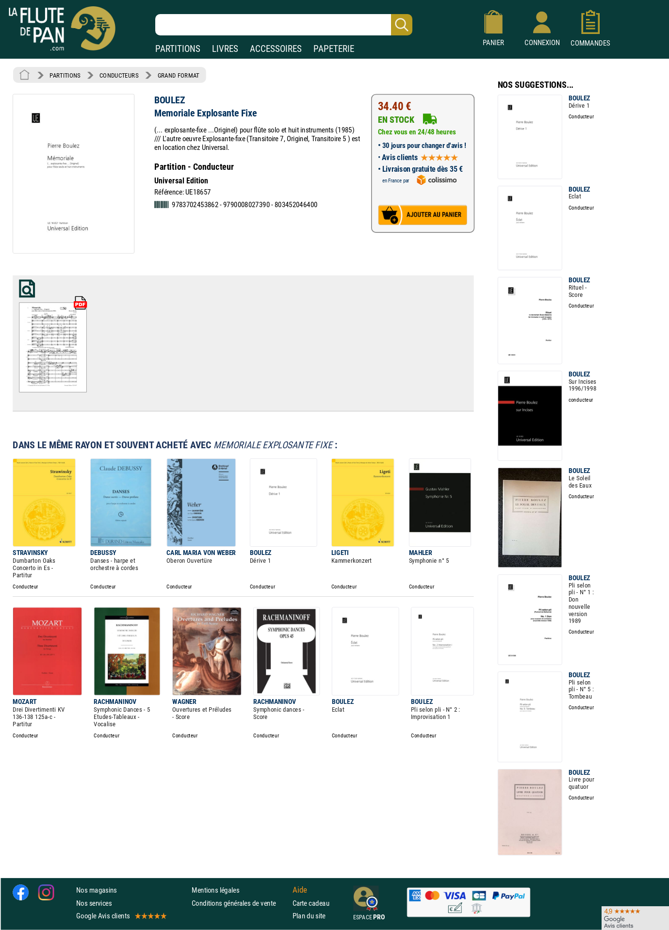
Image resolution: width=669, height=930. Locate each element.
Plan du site (309, 916)
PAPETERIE (333, 48)
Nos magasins (96, 890)
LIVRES (225, 48)
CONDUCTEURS (118, 75)
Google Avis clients (120, 916)
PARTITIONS (177, 48)
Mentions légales (215, 890)
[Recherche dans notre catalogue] (283, 24)
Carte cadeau (311, 903)
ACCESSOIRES (276, 48)
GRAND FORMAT (178, 75)
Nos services (94, 903)
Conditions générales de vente (240, 903)
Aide (300, 890)
